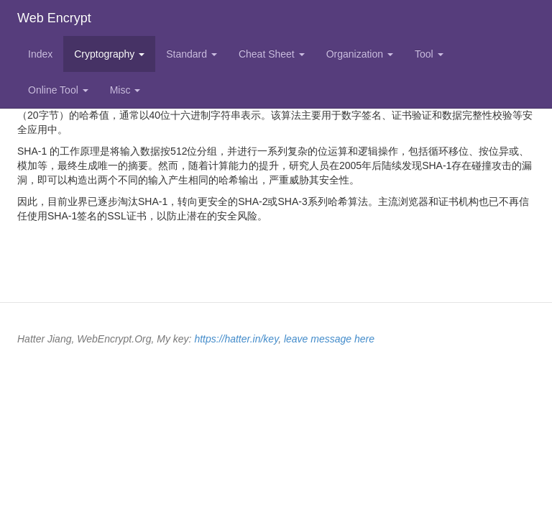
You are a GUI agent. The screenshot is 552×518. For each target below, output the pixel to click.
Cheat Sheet (272, 54)
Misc (125, 90)
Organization (359, 54)
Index (40, 54)
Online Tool (58, 90)
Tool (429, 54)
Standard (191, 54)
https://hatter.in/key (236, 339)
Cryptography (109, 54)
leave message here (329, 339)
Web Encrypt (54, 18)
